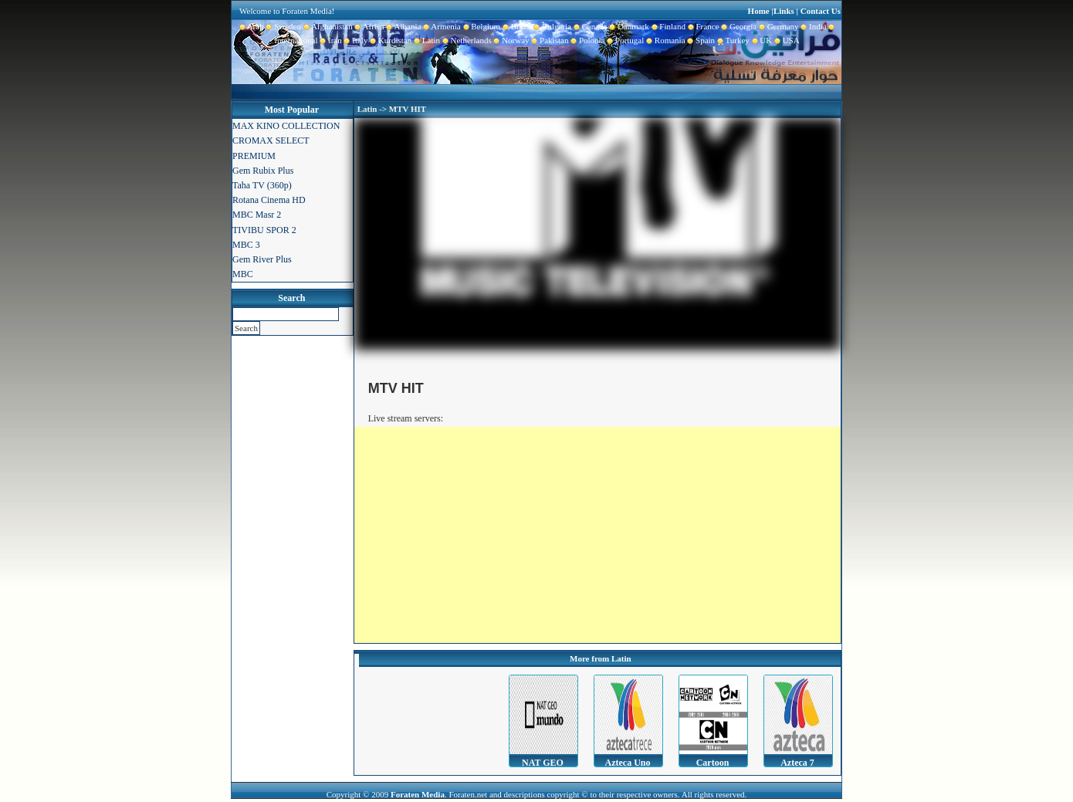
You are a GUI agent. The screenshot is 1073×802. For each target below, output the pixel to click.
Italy (355, 40)
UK (761, 40)
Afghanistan (327, 26)
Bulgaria (551, 26)
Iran (330, 40)
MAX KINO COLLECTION (286, 125)
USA (786, 40)
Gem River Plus (262, 259)
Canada (589, 26)
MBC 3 (246, 244)
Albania (402, 26)
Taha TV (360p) (262, 185)
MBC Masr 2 (256, 214)
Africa (368, 26)
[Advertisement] (597, 535)
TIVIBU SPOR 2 (264, 230)
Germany (777, 26)
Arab (251, 26)
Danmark (627, 26)
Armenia (440, 26)
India (813, 26)
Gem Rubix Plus (262, 170)
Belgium (480, 26)
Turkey (732, 40)
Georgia (738, 26)
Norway (511, 40)
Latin (425, 40)
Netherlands (466, 40)
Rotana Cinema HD (269, 200)
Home (759, 10)
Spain (700, 40)
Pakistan (549, 40)
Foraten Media (418, 794)
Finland (667, 26)
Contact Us (821, 10)
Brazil (515, 26)
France (702, 26)
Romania (664, 40)
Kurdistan (389, 40)
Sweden (282, 26)
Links (783, 10)
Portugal (625, 40)
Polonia (586, 40)
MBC (242, 274)
